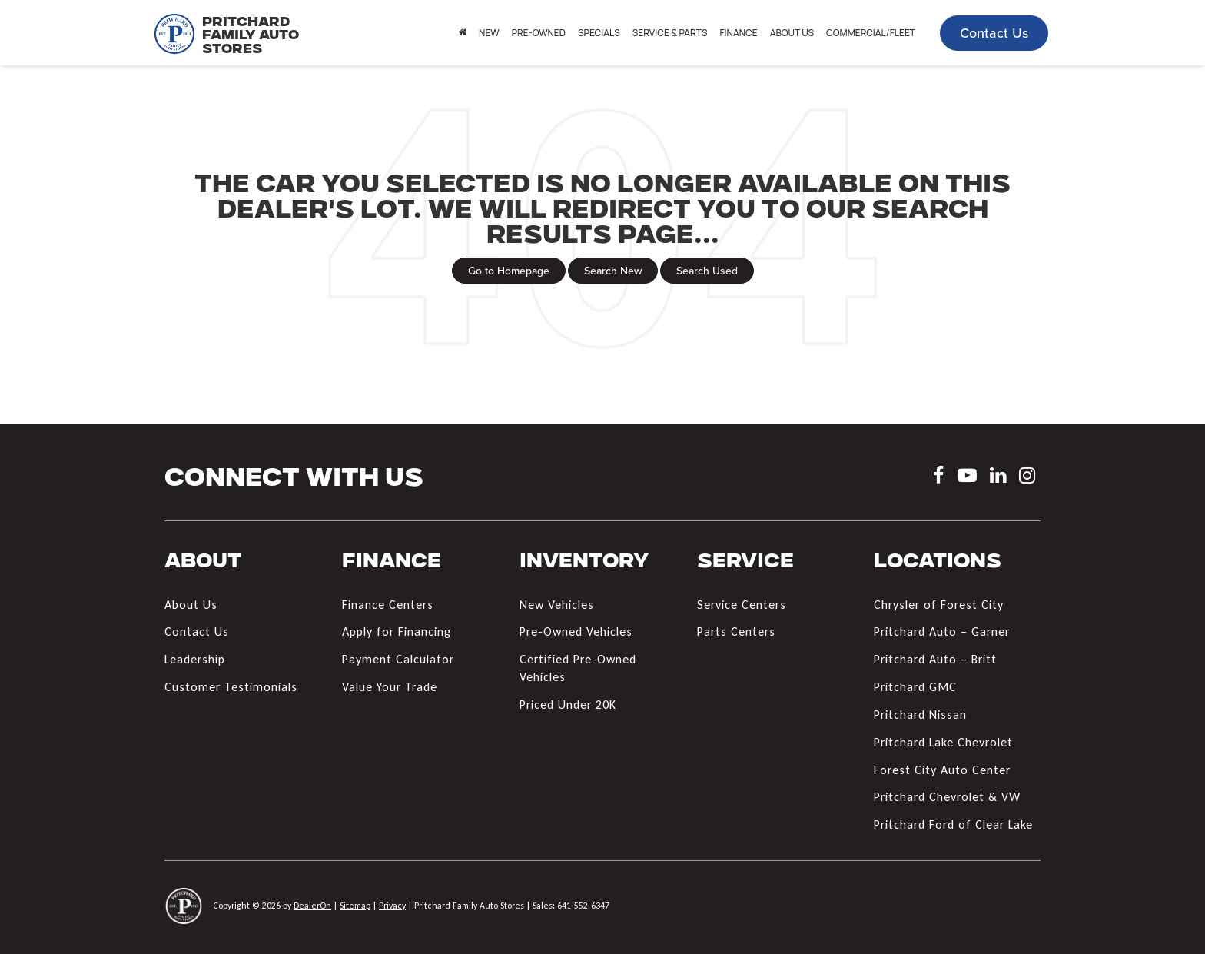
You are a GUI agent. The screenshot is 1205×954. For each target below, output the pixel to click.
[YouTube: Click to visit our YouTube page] (967, 477)
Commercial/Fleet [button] (870, 32)
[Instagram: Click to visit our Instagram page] (1027, 477)
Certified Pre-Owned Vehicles (578, 668)
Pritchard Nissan (920, 714)
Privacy (392, 905)
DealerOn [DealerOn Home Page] (312, 905)
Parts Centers (736, 631)
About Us (190, 604)
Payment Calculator (398, 659)
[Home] (462, 33)
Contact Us (994, 32)
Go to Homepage (508, 270)
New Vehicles (557, 604)
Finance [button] (738, 32)
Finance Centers (387, 604)
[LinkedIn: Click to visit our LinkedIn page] (997, 477)
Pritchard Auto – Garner (942, 631)
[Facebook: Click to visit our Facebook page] (939, 477)
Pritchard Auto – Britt (935, 659)
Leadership (194, 659)
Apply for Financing (396, 631)
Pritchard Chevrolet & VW (947, 796)
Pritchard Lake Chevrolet (943, 742)
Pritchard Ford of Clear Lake (953, 824)
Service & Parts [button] (670, 32)
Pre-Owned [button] (539, 32)
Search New (613, 270)
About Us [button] (792, 32)
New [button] (489, 32)
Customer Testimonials (230, 687)
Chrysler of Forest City (939, 604)
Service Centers (741, 604)
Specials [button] (599, 32)
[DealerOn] (183, 905)
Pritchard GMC (915, 687)
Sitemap (355, 905)
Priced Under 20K (568, 704)
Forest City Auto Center (942, 770)
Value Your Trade (389, 687)
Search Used (707, 270)
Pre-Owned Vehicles (576, 631)
